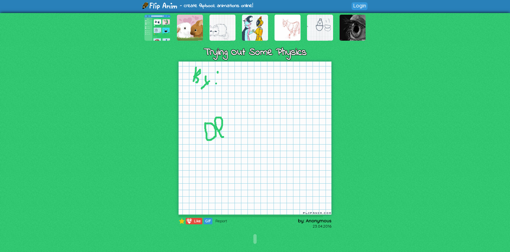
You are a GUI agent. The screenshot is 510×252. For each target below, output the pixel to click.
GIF (208, 221)
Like (193, 221)
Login (359, 6)
